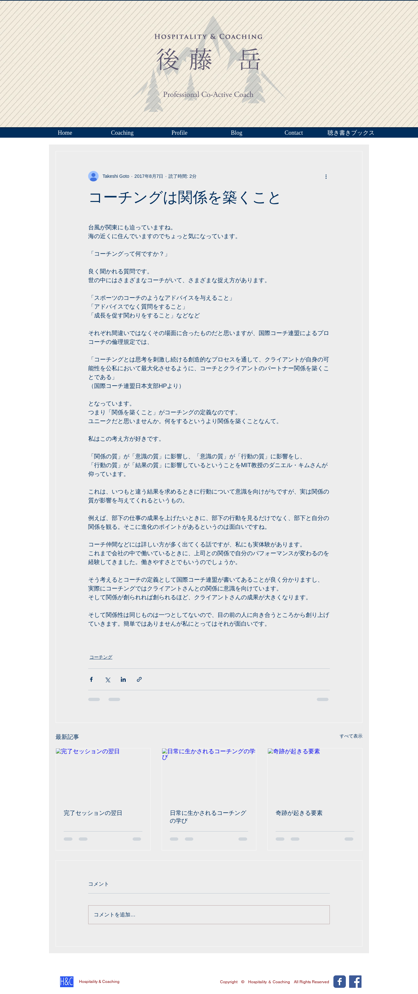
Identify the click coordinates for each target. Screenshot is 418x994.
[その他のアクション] (326, 176)
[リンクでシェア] (139, 679)
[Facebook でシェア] (91, 679)
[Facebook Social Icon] (355, 981)
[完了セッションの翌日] (103, 774)
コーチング (100, 657)
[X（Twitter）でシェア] (107, 679)
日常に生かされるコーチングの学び (208, 817)
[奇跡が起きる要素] (315, 774)
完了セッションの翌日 (93, 813)
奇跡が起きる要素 (299, 813)
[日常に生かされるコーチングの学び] (209, 774)
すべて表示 (351, 736)
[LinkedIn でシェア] (123, 679)
